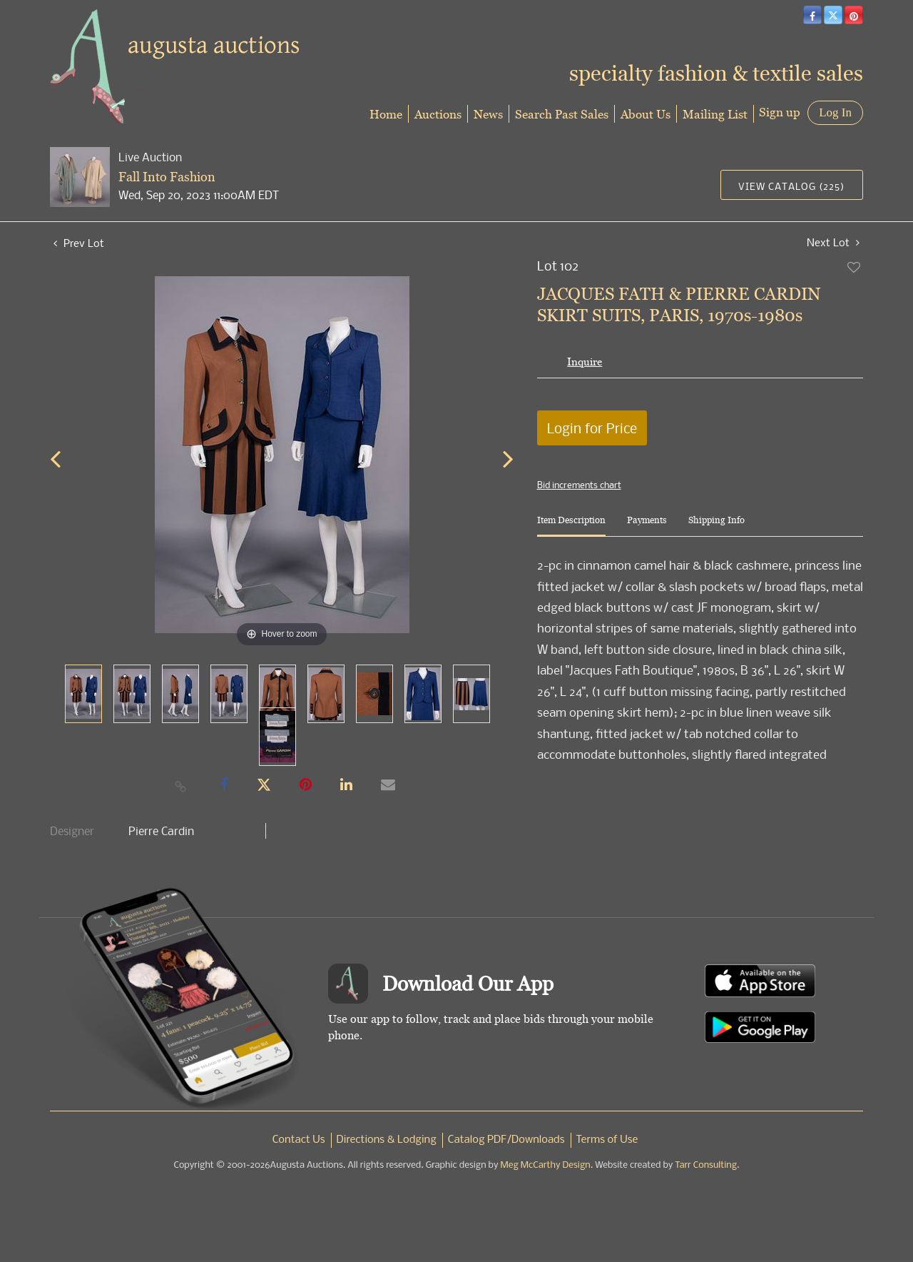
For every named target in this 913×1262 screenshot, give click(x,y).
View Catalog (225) (791, 186)
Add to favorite (854, 267)
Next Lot (833, 242)
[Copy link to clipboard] (181, 785)
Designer (72, 831)
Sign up (779, 112)
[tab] (571, 526)
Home (385, 114)
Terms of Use (607, 1140)
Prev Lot (78, 243)
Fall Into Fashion (166, 177)
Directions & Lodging (387, 1140)
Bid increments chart (579, 484)
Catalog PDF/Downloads (506, 1140)
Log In (835, 112)
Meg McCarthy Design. (547, 1165)
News (488, 114)
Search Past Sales (561, 114)
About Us (645, 114)
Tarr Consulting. (707, 1165)
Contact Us (298, 1140)
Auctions (437, 114)
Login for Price (592, 428)
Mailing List (715, 114)
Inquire (584, 361)
